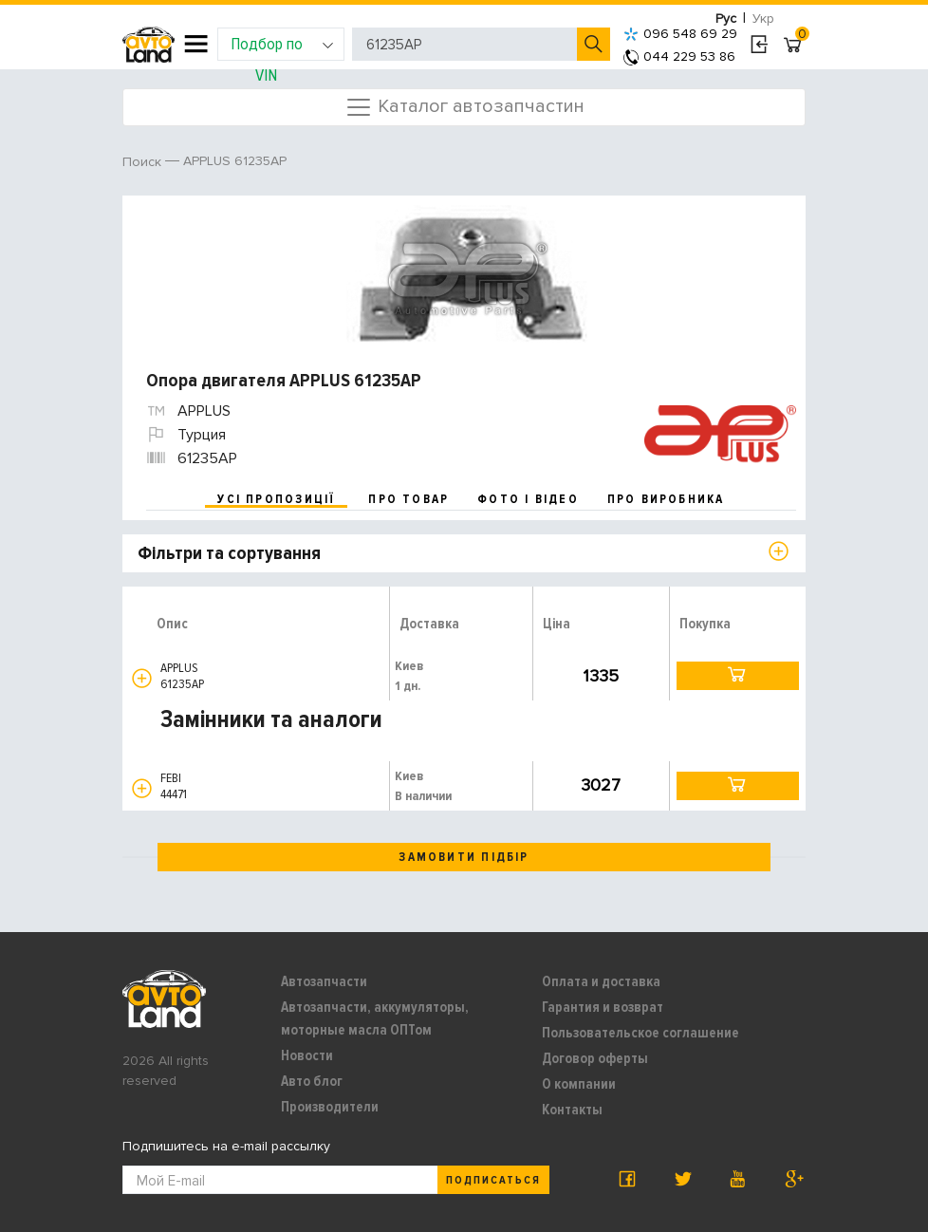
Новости (307, 1055)
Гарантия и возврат (602, 1007)
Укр (763, 18)
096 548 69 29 (680, 34)
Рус (725, 18)
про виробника (666, 499)
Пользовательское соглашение (640, 1032)
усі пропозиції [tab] (276, 499)
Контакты (572, 1109)
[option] (466, 274)
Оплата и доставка (601, 981)
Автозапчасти (324, 981)
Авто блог (312, 1081)
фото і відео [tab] (528, 499)
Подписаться (493, 1180)
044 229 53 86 (679, 56)
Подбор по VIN (282, 47)
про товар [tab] (408, 499)
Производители (330, 1106)
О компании (579, 1083)
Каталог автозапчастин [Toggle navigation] (464, 107)
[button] (142, 678)
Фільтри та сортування (229, 553)
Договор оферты (595, 1058)
